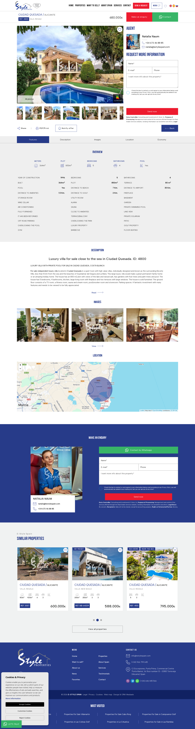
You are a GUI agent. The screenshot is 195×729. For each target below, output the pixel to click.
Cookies (99, 695)
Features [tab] (33, 139)
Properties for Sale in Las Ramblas (159, 722)
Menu (156, 6)
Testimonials (104, 674)
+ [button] (20, 365)
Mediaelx (130, 695)
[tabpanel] (42, 579)
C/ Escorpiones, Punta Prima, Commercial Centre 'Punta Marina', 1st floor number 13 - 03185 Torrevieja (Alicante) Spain (154, 671)
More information (13, 698)
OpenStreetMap (157, 410)
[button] (97, 346)
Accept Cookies (25, 704)
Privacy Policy (147, 92)
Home (71, 5)
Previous (19, 64)
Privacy (92, 695)
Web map (108, 695)
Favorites (76, 679)
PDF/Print (42, 128)
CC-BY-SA (174, 410)
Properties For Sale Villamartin (77, 714)
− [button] (20, 369)
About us (76, 668)
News (74, 674)
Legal (85, 695)
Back (169, 128)
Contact (127, 5)
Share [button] (21, 128)
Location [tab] (130, 139)
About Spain (106, 5)
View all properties (97, 629)
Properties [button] (80, 5)
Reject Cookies (24, 718)
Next (120, 64)
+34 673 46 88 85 (152, 43)
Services (118, 5)
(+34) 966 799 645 (139, 662)
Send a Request (141, 6)
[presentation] (139, 101)
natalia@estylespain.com (156, 47)
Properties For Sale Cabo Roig (118, 714)
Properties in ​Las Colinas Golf (77, 722)
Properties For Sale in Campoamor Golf (159, 714)
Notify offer (66, 128)
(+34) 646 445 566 (148, 681)
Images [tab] (97, 139)
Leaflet (142, 410)
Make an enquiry (139, 17)
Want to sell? (93, 5)
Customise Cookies (25, 711)
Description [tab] (65, 139)
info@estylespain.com (140, 656)
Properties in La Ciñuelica (118, 722)
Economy (162, 139)
